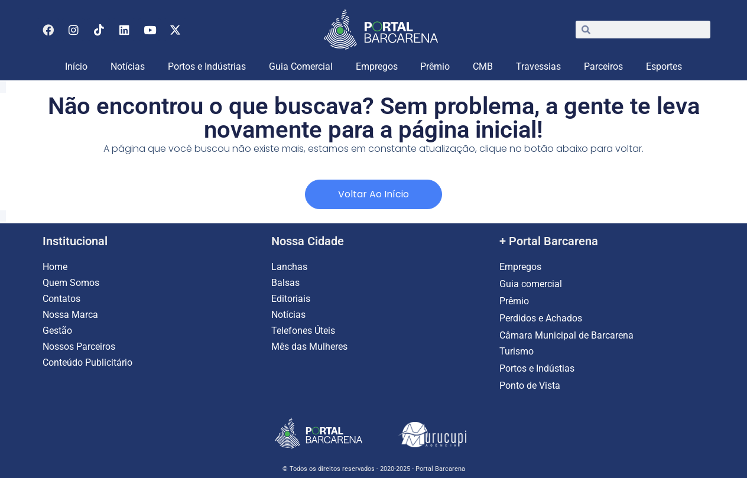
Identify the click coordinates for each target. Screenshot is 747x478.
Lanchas (289, 266)
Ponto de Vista (529, 385)
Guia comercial (531, 284)
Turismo (516, 351)
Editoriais (290, 298)
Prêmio (435, 66)
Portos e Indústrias (207, 66)
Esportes (664, 66)
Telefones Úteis (303, 330)
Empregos (377, 66)
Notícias (128, 66)
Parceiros (603, 66)
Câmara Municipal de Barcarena (566, 335)
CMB (483, 66)
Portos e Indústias (536, 368)
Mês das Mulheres (309, 346)
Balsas (285, 282)
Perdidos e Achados (540, 318)
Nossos (59, 346)
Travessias (538, 66)
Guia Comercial (301, 66)
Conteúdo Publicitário (87, 362)
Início (76, 66)
